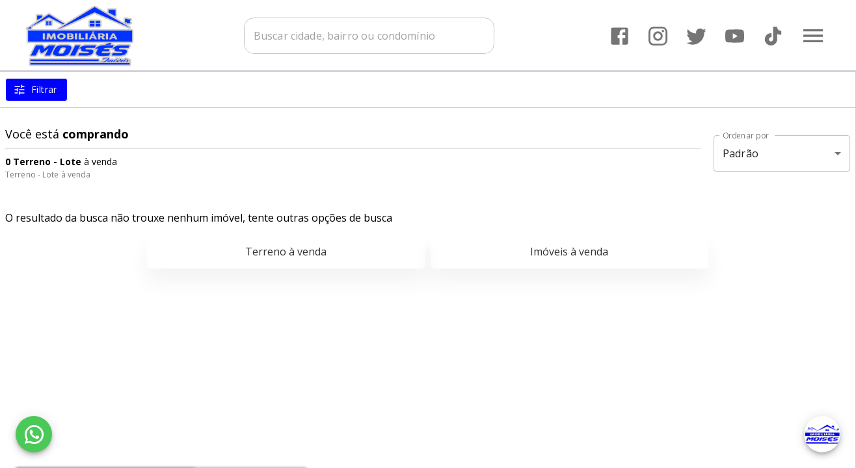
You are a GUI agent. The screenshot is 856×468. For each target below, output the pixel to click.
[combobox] (369, 36)
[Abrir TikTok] (773, 36)
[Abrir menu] (813, 36)
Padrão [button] (740, 153)
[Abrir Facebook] (619, 36)
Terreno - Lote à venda (47, 174)
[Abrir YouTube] (734, 36)
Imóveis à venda (569, 251)
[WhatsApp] (34, 434)
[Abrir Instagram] (658, 36)
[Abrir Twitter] (696, 36)
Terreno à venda (286, 251)
